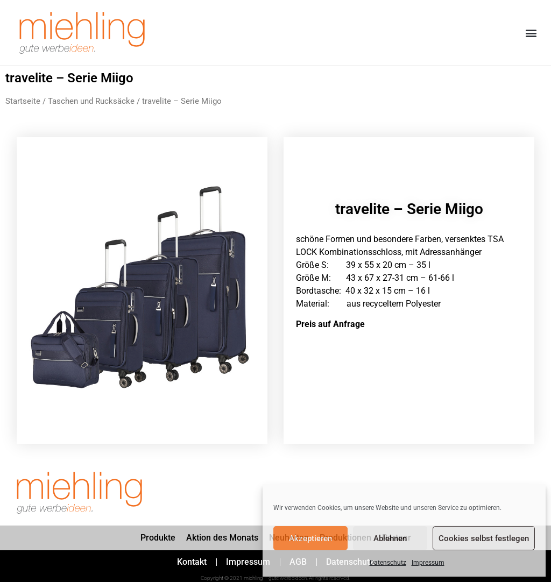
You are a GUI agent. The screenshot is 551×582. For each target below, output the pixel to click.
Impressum (428, 562)
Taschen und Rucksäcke (91, 101)
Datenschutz (388, 562)
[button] (531, 33)
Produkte (157, 538)
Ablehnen (390, 538)
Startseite (22, 101)
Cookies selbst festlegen (484, 538)
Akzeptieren (310, 538)
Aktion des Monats (222, 538)
